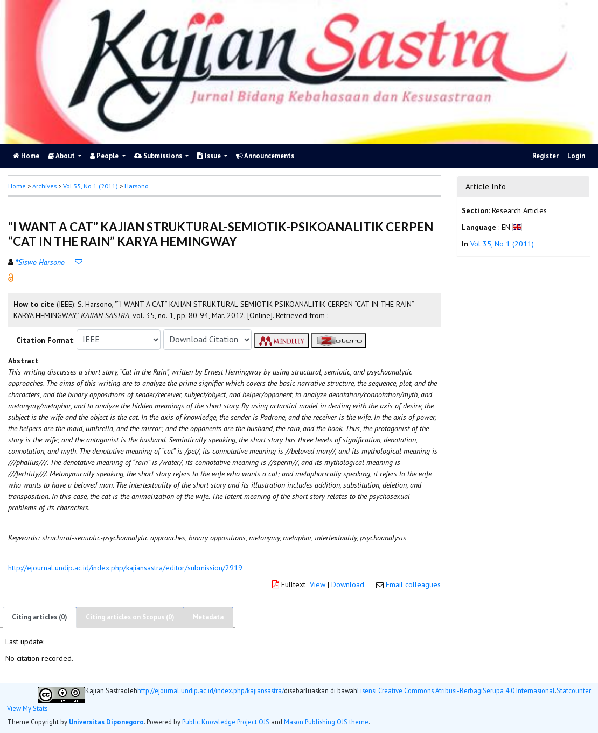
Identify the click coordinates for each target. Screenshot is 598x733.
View (317, 584)
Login (576, 155)
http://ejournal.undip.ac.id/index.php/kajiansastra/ (210, 691)
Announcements (265, 155)
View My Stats (27, 708)
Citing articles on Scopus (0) (130, 617)
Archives (44, 186)
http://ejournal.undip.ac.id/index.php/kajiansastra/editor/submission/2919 (125, 568)
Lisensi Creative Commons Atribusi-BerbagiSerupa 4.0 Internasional (456, 691)
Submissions (159, 155)
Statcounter (574, 690)
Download (347, 584)
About (62, 155)
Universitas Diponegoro (106, 721)
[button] (10, 276)
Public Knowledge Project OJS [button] (225, 721)
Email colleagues (413, 584)
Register (545, 155)
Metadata (208, 617)
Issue (209, 155)
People (105, 155)
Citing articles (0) (39, 617)
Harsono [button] (136, 186)
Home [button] (17, 186)
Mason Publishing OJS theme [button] (326, 721)
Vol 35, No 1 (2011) (90, 186)
